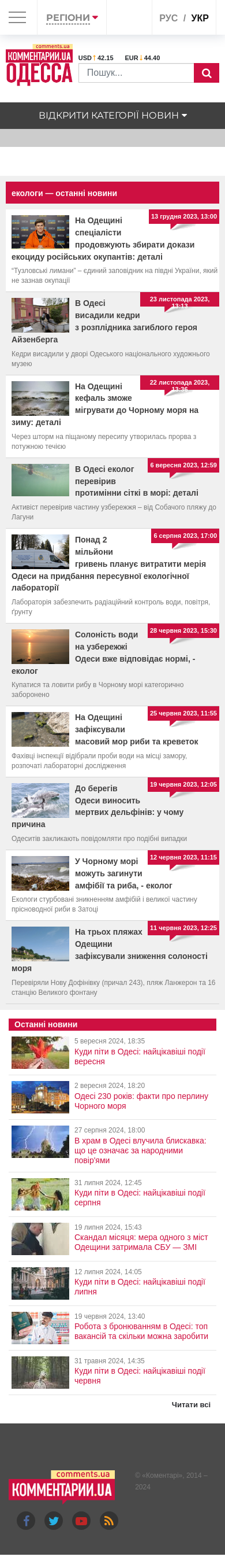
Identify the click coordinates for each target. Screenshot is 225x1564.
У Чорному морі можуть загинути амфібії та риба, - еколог (123, 873)
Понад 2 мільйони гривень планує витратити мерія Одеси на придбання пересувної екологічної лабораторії (109, 563)
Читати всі (191, 1404)
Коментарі (162, 1475)
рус (168, 18)
